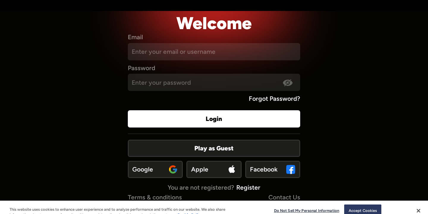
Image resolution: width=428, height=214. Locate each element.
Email (135, 37)
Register (248, 187)
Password (141, 68)
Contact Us (284, 197)
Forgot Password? (274, 98)
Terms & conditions (155, 197)
